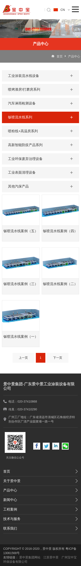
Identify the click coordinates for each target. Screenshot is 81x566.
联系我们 (10, 528)
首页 (60, 56)
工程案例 (10, 509)
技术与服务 (12, 519)
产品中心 (74, 56)
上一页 (23, 357)
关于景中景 (12, 481)
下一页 (57, 357)
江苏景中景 (51, 557)
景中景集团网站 (29, 557)
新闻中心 (10, 500)
